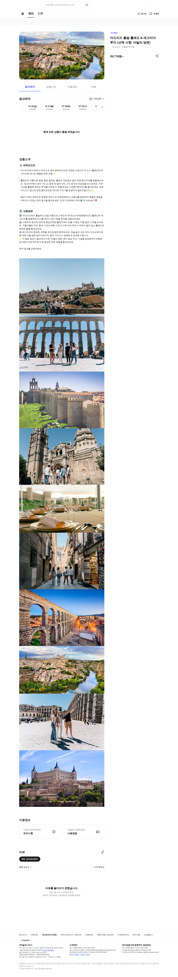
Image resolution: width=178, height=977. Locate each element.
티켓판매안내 (123, 935)
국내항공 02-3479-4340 (97, 952)
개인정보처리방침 (49, 935)
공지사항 (136, 935)
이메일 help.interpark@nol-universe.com (100, 950)
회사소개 (23, 935)
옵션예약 (30, 86)
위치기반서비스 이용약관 (71, 935)
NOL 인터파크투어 (30, 859)
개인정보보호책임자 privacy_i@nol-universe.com (140, 952)
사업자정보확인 (48, 950)
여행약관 (89, 935)
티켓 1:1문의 (85, 954)
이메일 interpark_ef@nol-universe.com (136, 950)
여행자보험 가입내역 (105, 935)
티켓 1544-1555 (89, 948)
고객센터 (147, 935)
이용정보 (72, 86)
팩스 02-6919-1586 (76, 950)
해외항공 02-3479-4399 (78, 952)
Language (25, 940)
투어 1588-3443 (75, 948)
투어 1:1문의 (74, 954)
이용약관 (34, 935)
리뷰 (93, 86)
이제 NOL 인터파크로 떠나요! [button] (59, 5)
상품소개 (51, 86)
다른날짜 (97, 98)
